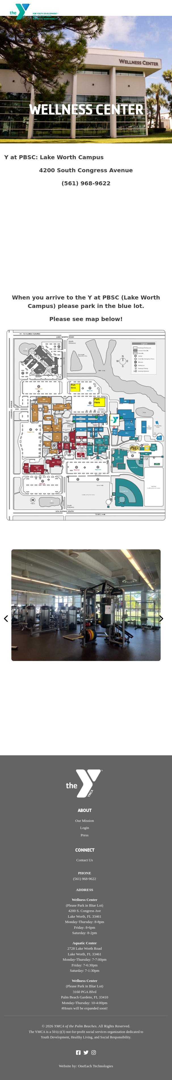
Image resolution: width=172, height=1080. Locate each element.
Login (84, 828)
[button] (16, 618)
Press (84, 835)
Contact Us (84, 860)
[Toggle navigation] (164, 10)
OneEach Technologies (95, 1066)
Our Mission (84, 820)
